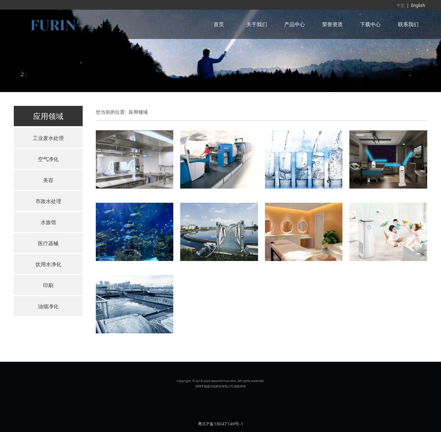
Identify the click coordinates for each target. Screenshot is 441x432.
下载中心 (370, 24)
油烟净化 (48, 306)
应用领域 (138, 112)
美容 (48, 180)
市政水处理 (48, 201)
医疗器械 (48, 243)
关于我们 (256, 24)
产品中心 (294, 24)
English (418, 5)
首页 (219, 24)
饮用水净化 (48, 264)
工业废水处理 (48, 137)
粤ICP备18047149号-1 (221, 424)
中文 (401, 5)
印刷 (48, 285)
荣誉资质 (332, 24)
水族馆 (48, 222)
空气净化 (48, 158)
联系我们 (408, 24)
